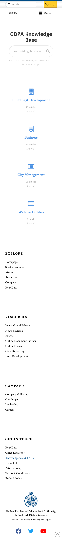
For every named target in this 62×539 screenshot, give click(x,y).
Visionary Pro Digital (41, 519)
